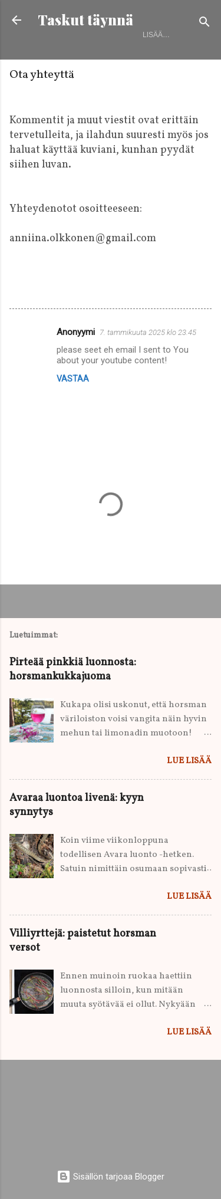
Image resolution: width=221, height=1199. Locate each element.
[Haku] (204, 24)
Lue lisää (189, 761)
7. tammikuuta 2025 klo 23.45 (148, 332)
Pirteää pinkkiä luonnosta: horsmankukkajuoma (72, 669)
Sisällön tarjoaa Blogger (110, 1176)
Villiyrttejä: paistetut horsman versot (82, 941)
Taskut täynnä (85, 20)
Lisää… (156, 35)
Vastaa (73, 378)
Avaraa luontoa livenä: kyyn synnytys (76, 805)
